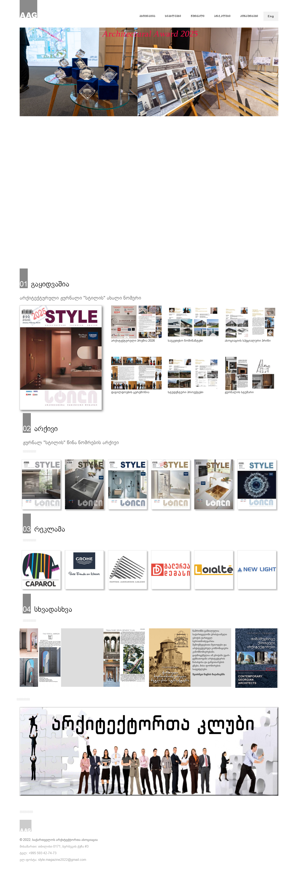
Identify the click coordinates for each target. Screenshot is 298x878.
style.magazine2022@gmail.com (62, 859)
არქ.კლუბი (222, 16)
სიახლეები (173, 16)
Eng (271, 16)
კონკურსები (249, 16)
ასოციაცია (147, 16)
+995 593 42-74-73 (42, 853)
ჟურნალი (198, 16)
